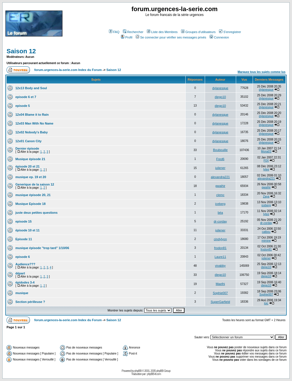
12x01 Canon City (28, 141)
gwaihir (220, 186)
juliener (220, 168)
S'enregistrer (230, 32)
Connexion (219, 37)
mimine (266, 240)
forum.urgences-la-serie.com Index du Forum (68, 70)
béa (220, 212)
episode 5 (22, 105)
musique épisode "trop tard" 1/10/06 (42, 248)
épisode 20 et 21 (27, 166)
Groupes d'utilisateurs (198, 32)
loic (266, 303)
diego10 (220, 97)
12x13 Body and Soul (31, 88)
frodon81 (220, 248)
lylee (266, 169)
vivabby (220, 265)
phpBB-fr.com (154, 374)
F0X (266, 160)
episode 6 (22, 256)
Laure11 (220, 256)
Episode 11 (23, 239)
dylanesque (220, 88)
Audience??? (25, 264)
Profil (126, 37)
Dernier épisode (27, 148)
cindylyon (220, 239)
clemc (220, 195)
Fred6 (220, 159)
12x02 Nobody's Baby (31, 132)
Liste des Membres (162, 32)
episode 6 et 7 (25, 97)
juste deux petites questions (36, 212)
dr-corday (220, 221)
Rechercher (133, 32)
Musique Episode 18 (30, 203)
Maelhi (220, 284)
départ (20, 273)
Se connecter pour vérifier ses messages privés (171, 37)
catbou (266, 231)
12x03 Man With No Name (34, 123)
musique (21, 293)
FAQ (114, 32)
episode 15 (23, 221)
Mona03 (266, 151)
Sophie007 (220, 293)
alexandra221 (220, 177)
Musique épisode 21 (30, 159)
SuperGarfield (220, 301)
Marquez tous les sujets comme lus (261, 72)
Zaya (266, 196)
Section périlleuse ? (30, 301)
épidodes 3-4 (25, 282)
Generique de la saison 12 (34, 184)
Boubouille (220, 150)
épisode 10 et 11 (27, 230)
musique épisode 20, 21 (33, 195)
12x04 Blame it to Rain (32, 114)
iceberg (220, 203)
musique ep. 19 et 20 (30, 177)
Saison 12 (21, 51)
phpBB (137, 370)
